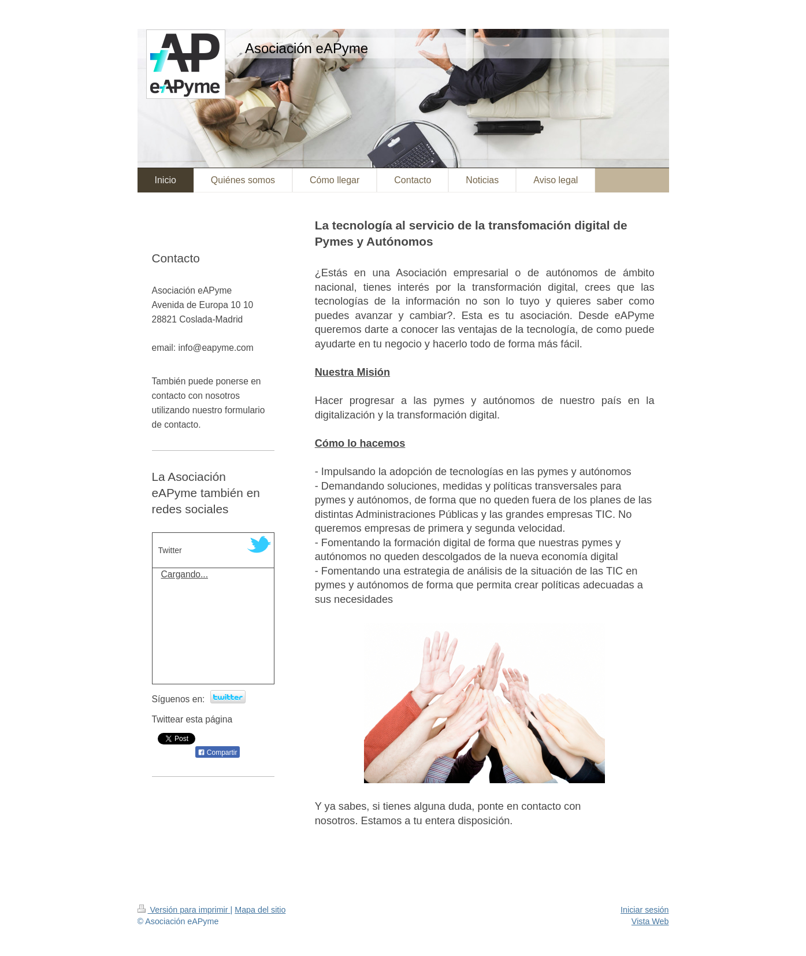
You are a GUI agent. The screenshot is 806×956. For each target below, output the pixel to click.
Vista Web (650, 921)
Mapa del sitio (260, 909)
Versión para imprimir (184, 909)
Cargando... (185, 574)
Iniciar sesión (644, 909)
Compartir (217, 753)
